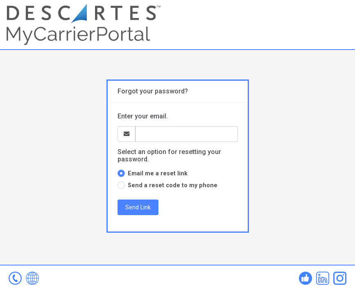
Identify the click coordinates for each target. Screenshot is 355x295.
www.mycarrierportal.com (32, 278)
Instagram (339, 278)
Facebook (305, 278)
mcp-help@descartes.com (15, 278)
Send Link (138, 207)
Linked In (322, 278)
